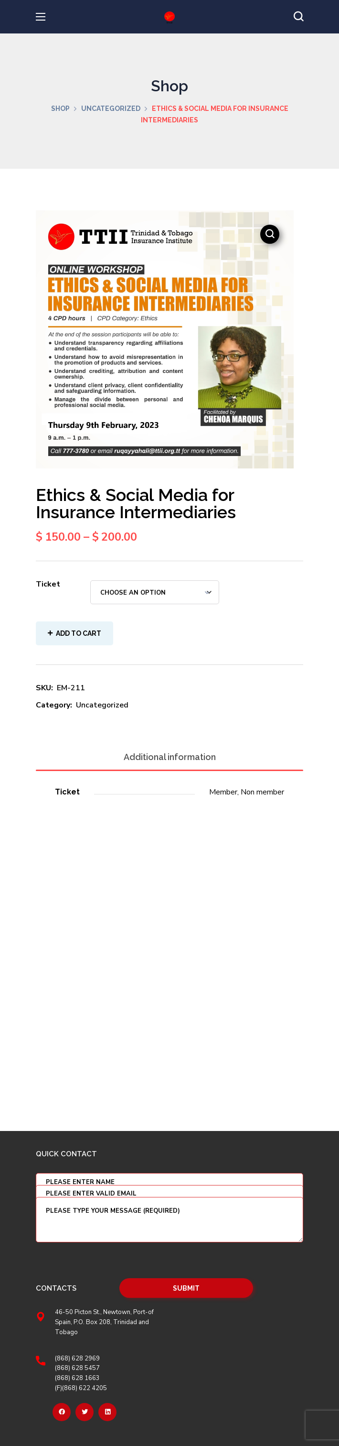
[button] (298, 17)
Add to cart (78, 633)
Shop (60, 108)
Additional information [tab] (170, 757)
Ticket (48, 584)
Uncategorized (110, 108)
